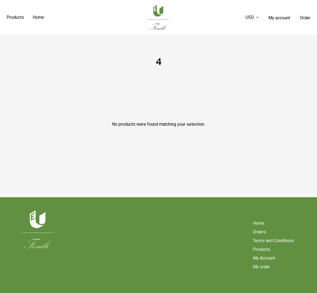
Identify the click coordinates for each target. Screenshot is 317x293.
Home (38, 17)
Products (15, 17)
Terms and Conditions (273, 240)
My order (261, 266)
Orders (259, 232)
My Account (264, 258)
